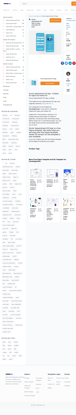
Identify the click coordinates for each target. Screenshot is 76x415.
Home (30, 16)
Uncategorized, (71, 20)
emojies (5, 218)
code (37, 392)
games (4, 232)
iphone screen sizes (8, 252)
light (15, 349)
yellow (4, 359)
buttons (12, 187)
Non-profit (5, 142)
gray (4, 349)
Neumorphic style (7, 276)
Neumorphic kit (7, 273)
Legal (11, 132)
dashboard (6, 211)
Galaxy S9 (14, 228)
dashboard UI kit (7, 214)
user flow (5, 314)
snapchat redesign (8, 297)
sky (8, 355)
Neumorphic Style (13, 139)
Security (11, 146)
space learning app (16, 300)
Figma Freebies (29, 382)
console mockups (7, 201)
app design (6, 170)
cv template (6, 208)
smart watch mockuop (15, 290)
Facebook (67, 382)
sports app (6, 304)
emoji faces (17, 214)
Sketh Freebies (28, 392)
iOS (12, 239)
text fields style (15, 307)
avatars (5, 184)
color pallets (6, 194)
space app (5, 300)
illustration (12, 235)
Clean (14, 190)
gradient (16, 345)
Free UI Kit (5, 228)
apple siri (15, 177)
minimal (20, 263)
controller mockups (8, 204)
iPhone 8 (5, 249)
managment (6, 136)
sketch (4, 290)
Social (4, 149)
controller (17, 201)
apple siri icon (6, 180)
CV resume (19, 204)
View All (68, 90)
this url (51, 103)
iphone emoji (13, 249)
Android (18, 166)
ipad (4, 242)
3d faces (12, 163)
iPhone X (19, 252)
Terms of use (60, 378)
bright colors (18, 184)
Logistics (18, 132)
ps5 (4, 283)
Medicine (14, 136)
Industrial (5, 132)
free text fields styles (8, 225)
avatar (14, 180)
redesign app (11, 283)
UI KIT (18, 311)
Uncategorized (37, 16)
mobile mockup (7, 266)
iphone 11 (19, 246)
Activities (5, 115)
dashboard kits (15, 211)
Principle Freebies (29, 395)
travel (4, 153)
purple (16, 352)
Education (14, 122)
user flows (18, 318)
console (14, 197)
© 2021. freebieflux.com (38, 405)
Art (11, 115)
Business (17, 115)
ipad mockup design (8, 246)
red (3, 355)
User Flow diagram (8, 318)
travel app (11, 311)
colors (14, 194)
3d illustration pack (8, 166)
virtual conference (7, 325)
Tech (16, 149)
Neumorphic (12, 270)
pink (10, 352)
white (20, 355)
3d (6, 163)
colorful (16, 342)
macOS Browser (7, 259)
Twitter (66, 378)
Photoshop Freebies (39, 379)
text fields (5, 307)
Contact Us (51, 384)
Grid (17, 232)
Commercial (6, 118)
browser (5, 187)
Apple (4, 173)
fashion (12, 218)
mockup (16, 266)
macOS (14, 256)
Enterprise (5, 125)
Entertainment (15, 125)
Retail (4, 146)
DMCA (50, 388)
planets (17, 276)
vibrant (14, 355)
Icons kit (5, 235)
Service (18, 146)
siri (15, 287)
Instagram (5, 239)
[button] (31, 55)
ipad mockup (11, 242)
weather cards (7, 332)
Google (11, 232)
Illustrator (38, 384)
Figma (9, 345)
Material (16, 259)
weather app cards (8, 328)
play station (6, 280)
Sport (10, 149)
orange (5, 352)
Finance (5, 129)
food (8, 221)
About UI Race (50, 379)
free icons (15, 221)
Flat (4, 221)
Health (17, 129)
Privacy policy (58, 383)
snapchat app (6, 294)
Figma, (68, 25)
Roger (33, 26)
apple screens (12, 173)
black (4, 342)
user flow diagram (15, 314)
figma (18, 218)
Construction (15, 118)
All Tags (26, 378)
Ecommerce (6, 122)
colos (19, 194)
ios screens (19, 239)
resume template (7, 287)
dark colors (15, 208)
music (4, 270)
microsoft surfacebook (9, 263)
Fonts (37, 388)
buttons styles (6, 190)
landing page (6, 256)
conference (6, 197)
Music (4, 139)
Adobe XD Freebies (27, 387)
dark (4, 345)
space (17, 297)
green (9, 349)
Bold (11, 184)
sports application (16, 304)
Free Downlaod (55, 20)
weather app (18, 325)
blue (9, 342)
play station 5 (15, 280)
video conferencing (8, 321)
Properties (14, 142)
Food (11, 129)
